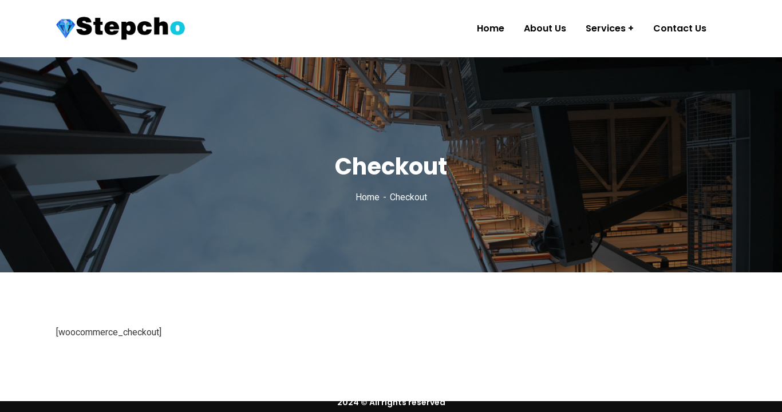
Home (368, 197)
